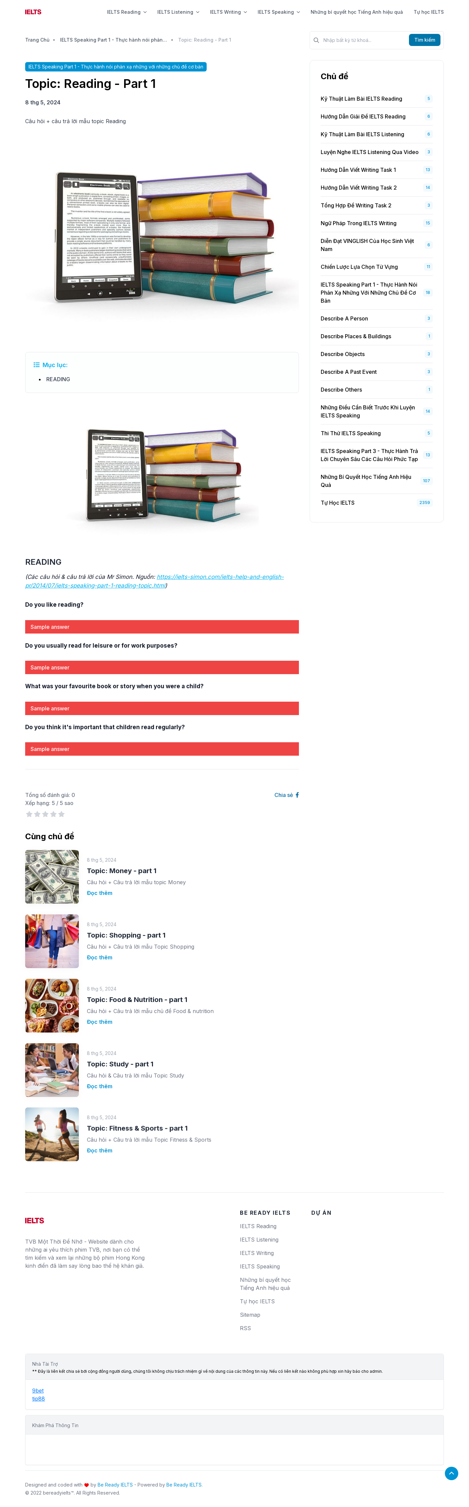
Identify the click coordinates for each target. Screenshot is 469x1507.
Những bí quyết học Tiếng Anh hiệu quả (357, 12)
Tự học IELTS (429, 12)
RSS (245, 1328)
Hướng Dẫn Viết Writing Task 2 (359, 187)
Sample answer (50, 626)
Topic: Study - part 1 (120, 1046)
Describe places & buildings (356, 336)
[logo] (34, 1218)
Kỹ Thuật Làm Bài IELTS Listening (362, 134)
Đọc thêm (99, 892)
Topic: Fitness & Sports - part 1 (137, 1099)
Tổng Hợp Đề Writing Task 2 (356, 205)
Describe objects (343, 354)
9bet (38, 1390)
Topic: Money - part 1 (121, 870)
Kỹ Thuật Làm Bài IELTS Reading (361, 98)
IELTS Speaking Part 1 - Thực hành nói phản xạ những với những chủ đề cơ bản (113, 40)
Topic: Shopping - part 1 (126, 931)
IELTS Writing (228, 12)
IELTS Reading (127, 12)
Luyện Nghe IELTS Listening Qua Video (370, 152)
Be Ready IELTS (115, 1485)
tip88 (38, 1398)
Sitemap (250, 1314)
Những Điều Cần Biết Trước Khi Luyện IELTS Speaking (368, 411)
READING (58, 379)
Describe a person (344, 318)
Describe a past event (349, 371)
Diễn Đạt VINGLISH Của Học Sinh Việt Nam (367, 245)
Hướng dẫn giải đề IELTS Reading (363, 116)
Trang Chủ (37, 40)
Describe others (341, 389)
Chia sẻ (286, 795)
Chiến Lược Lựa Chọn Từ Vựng (359, 266)
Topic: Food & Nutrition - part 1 (137, 991)
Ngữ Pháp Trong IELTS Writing (359, 223)
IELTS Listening (178, 12)
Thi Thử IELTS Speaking (351, 433)
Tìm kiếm (424, 40)
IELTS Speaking (279, 12)
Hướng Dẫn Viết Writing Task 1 (358, 169)
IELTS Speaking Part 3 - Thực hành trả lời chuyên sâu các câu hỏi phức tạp (369, 455)
